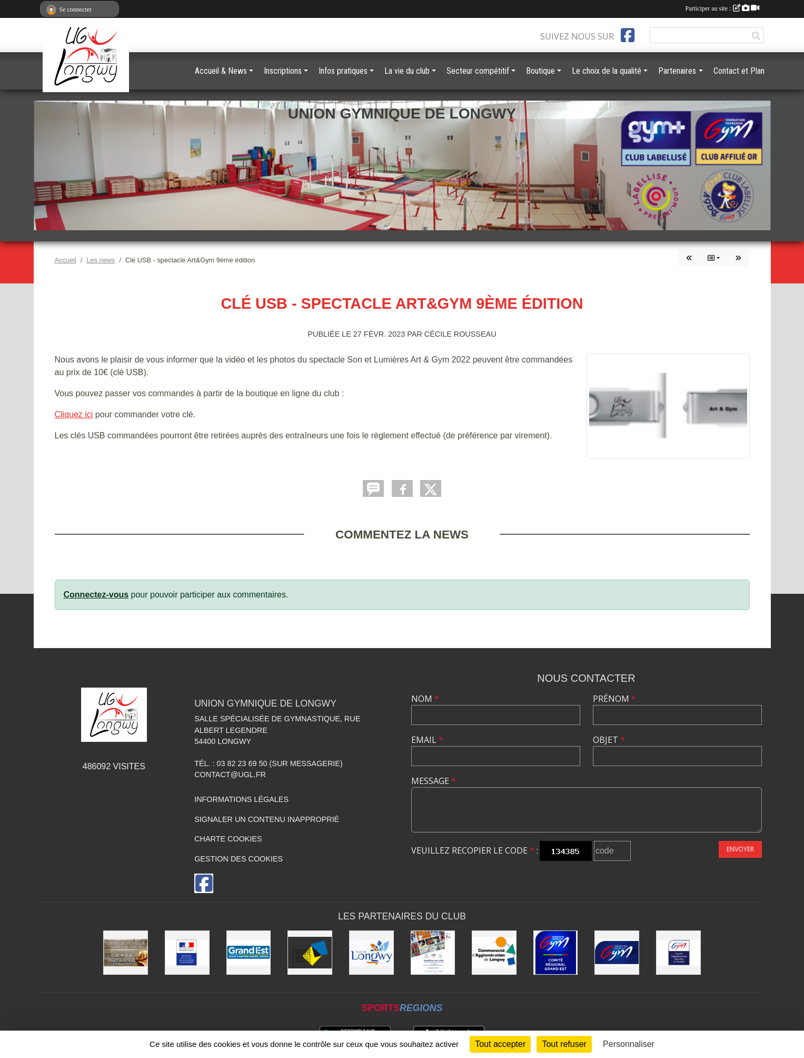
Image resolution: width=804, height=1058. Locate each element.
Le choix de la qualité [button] (606, 71)
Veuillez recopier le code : (474, 850)
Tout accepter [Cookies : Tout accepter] (500, 1044)
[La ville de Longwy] (371, 952)
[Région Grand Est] (248, 952)
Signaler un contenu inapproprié (266, 819)
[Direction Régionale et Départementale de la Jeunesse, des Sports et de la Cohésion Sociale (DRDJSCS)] (187, 952)
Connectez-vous (96, 594)
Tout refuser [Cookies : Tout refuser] (564, 1044)
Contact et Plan (739, 71)
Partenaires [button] (677, 71)
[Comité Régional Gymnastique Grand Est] (555, 952)
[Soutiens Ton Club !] (433, 952)
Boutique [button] (540, 71)
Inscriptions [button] (283, 71)
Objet (609, 740)
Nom (425, 698)
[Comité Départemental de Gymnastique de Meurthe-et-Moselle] (678, 952)
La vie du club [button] (407, 71)
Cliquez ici (74, 414)
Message (433, 781)
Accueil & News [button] (221, 71)
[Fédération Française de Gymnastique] (616, 952)
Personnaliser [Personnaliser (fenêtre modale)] (628, 1044)
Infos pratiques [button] (343, 71)
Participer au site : (722, 8)
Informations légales (241, 799)
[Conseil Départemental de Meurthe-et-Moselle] (309, 952)
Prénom (614, 698)
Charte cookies (228, 839)
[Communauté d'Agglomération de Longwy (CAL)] (494, 952)
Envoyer (740, 849)
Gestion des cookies (238, 859)
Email (427, 740)
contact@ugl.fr (230, 774)
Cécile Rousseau (460, 334)
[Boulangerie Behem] (125, 952)
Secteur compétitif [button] (477, 71)
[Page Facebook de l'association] (627, 35)
